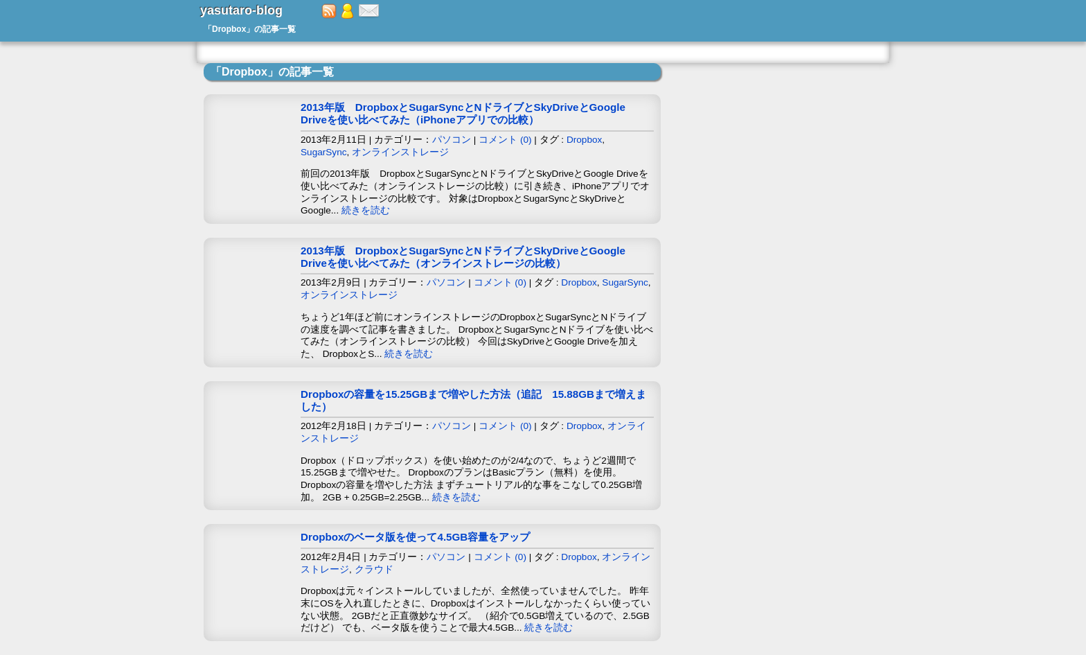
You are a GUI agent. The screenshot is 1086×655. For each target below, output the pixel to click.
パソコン (451, 139)
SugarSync (324, 152)
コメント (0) (505, 139)
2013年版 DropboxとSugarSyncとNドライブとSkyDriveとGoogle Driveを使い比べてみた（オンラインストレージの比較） (463, 257)
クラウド (374, 569)
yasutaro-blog (241, 10)
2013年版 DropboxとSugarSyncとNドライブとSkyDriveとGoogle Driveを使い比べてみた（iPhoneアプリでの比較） (463, 113)
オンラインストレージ (400, 152)
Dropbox (584, 139)
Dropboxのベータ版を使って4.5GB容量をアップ (415, 537)
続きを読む (365, 210)
